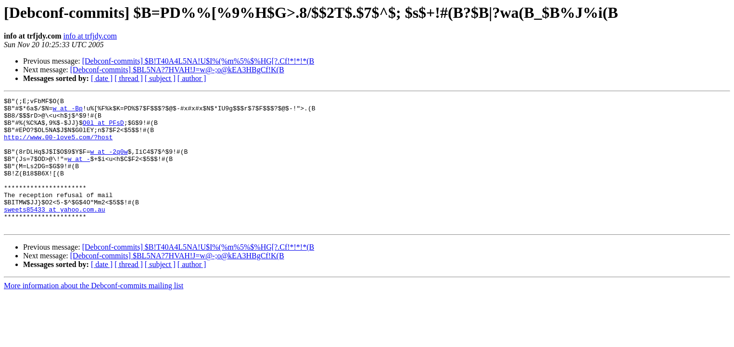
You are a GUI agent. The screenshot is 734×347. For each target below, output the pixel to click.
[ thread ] (128, 78)
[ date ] (102, 78)
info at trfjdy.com (90, 36)
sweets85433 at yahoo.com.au (54, 232)
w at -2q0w (108, 163)
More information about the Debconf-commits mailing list (93, 311)
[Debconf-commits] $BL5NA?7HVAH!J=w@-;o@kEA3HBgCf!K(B (177, 70)
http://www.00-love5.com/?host (58, 145)
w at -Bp (67, 111)
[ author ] (191, 78)
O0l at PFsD (103, 128)
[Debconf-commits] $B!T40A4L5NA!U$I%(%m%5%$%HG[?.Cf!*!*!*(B (198, 61)
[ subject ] (160, 78)
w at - (79, 171)
